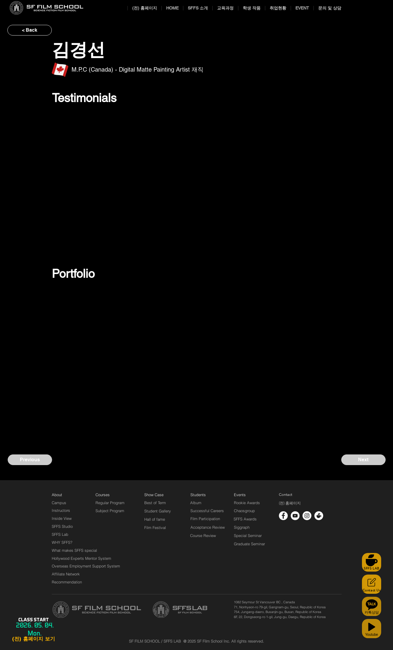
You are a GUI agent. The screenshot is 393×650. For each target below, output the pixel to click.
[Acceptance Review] (208, 527)
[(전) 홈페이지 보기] (33, 639)
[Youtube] (371, 628)
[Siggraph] (242, 527)
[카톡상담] (371, 606)
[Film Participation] (205, 518)
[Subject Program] (110, 510)
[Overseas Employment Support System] (86, 566)
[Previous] (30, 459)
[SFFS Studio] (62, 526)
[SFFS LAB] (371, 562)
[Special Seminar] (248, 535)
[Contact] (285, 494)
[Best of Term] (155, 502)
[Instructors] (61, 510)
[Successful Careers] (207, 510)
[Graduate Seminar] (250, 544)
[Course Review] (208, 535)
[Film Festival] (155, 527)
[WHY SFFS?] (67, 542)
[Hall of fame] (154, 519)
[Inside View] (62, 518)
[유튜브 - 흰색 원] (295, 515)
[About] (57, 494)
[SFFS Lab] (60, 534)
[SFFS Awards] (245, 519)
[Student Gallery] (157, 511)
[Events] (246, 494)
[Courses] (110, 494)
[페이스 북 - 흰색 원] (283, 515)
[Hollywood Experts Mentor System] (81, 558)
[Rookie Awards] (247, 502)
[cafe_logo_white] (318, 515)
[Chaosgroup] (244, 510)
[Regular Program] (110, 502)
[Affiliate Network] (67, 574)
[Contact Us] (371, 584)
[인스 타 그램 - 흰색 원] (307, 515)
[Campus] (59, 502)
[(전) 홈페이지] (290, 503)
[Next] (363, 459)
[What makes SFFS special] (74, 550)
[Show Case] (157, 494)
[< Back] (29, 30)
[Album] (206, 502)
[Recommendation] (67, 582)
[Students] (198, 494)
